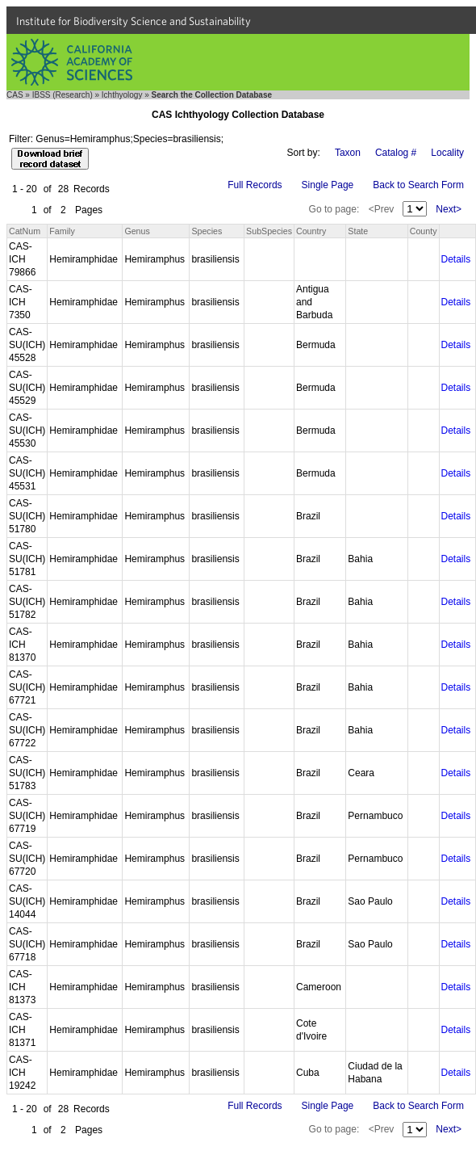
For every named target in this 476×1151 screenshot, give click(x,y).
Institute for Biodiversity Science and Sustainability (133, 21)
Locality (447, 152)
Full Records (255, 185)
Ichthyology (122, 94)
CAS (14, 94)
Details (456, 259)
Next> (448, 209)
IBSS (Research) (62, 94)
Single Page (328, 185)
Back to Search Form (418, 185)
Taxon (348, 152)
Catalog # (395, 152)
